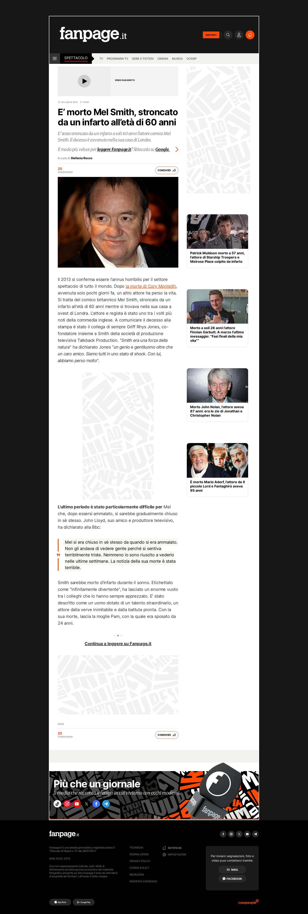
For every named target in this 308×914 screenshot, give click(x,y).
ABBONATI (211, 35)
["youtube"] (82, 805)
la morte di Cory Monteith (151, 286)
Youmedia (136, 847)
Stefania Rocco (81, 158)
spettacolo (76, 58)
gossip (192, 58)
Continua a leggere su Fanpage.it (118, 643)
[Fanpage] (64, 834)
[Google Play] (84, 902)
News (61, 724)
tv (101, 58)
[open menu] (54, 58)
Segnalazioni (139, 854)
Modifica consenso (143, 881)
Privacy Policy (140, 861)
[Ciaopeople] (248, 903)
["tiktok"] (58, 805)
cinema (162, 58)
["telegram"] (117, 805)
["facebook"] (106, 805)
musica (177, 58)
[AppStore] (60, 902)
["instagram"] (70, 805)
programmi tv (117, 58)
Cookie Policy (139, 867)
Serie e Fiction (143, 58)
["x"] (94, 805)
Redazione (137, 874)
